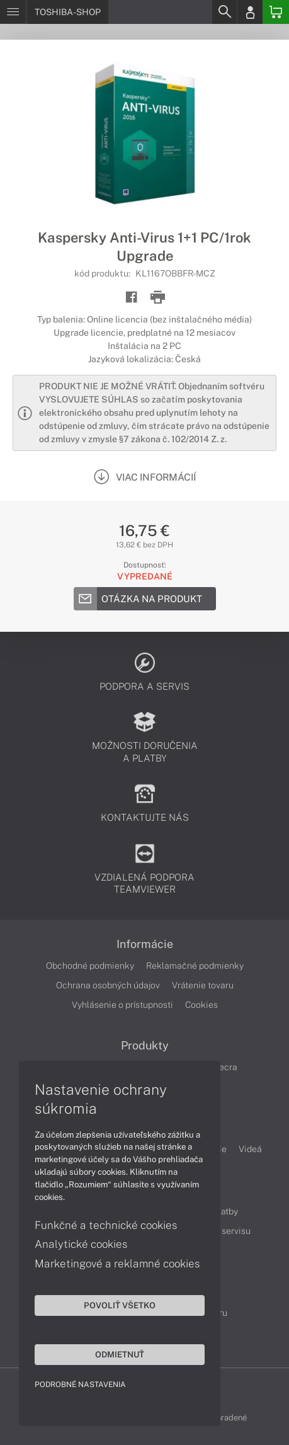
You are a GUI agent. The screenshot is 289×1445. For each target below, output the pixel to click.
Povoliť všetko (120, 1305)
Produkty (145, 1045)
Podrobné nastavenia (80, 1384)
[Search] (224, 12)
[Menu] (13, 12)
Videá (250, 1149)
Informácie (144, 944)
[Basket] (276, 12)
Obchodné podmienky (90, 966)
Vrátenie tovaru (203, 985)
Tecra (226, 1067)
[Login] (250, 12)
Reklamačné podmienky (195, 966)
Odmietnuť (119, 1354)
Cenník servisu (221, 1231)
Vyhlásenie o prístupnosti (122, 1005)
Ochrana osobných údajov (108, 985)
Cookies (201, 1005)
